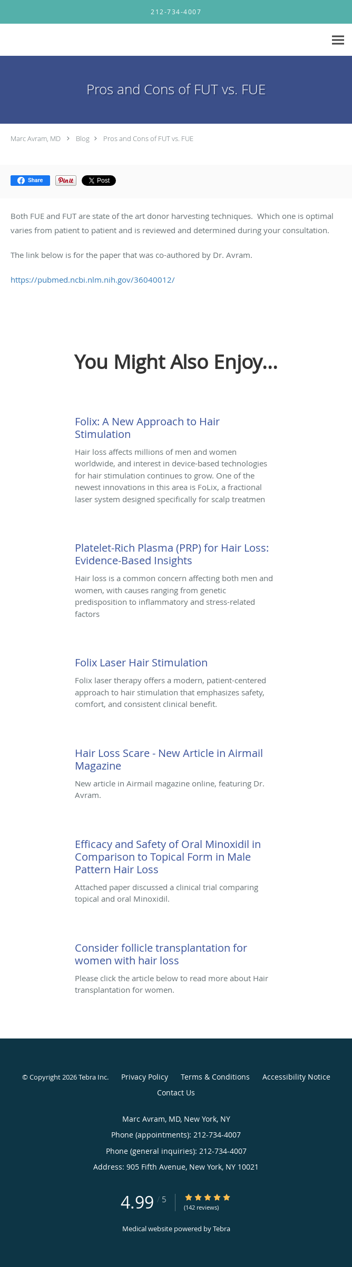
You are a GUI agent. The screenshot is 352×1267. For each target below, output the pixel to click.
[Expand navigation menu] (338, 40)
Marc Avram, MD (36, 138)
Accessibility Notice (296, 1077)
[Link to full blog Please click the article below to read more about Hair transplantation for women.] (175, 951)
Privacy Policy (144, 1077)
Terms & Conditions (215, 1077)
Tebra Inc (93, 1077)
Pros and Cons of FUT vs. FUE (148, 138)
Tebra (221, 1228)
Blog (83, 138)
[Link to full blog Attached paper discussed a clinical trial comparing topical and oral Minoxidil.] (175, 854)
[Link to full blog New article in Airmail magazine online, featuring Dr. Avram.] (175, 756)
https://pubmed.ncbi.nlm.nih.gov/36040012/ (93, 279)
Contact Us (176, 1093)
